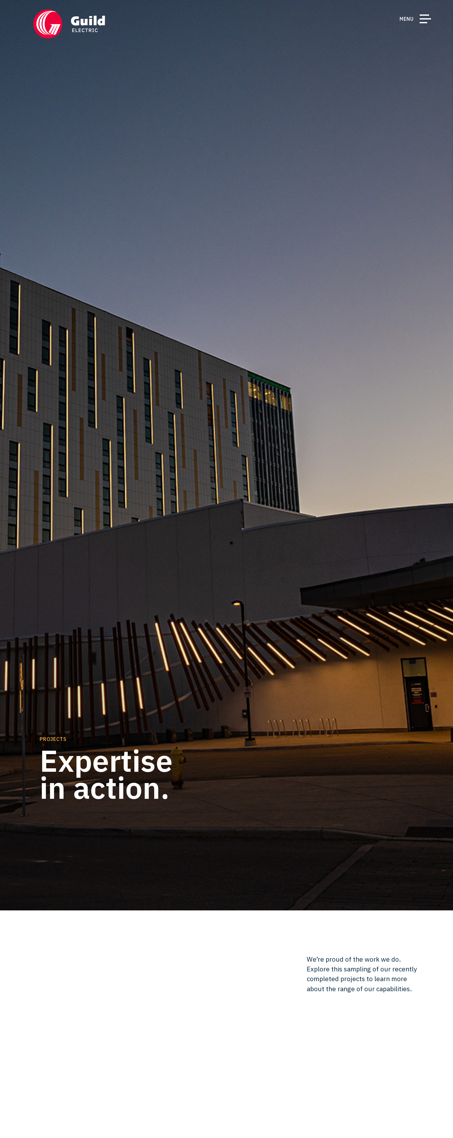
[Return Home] (69, 23)
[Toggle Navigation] (425, 20)
